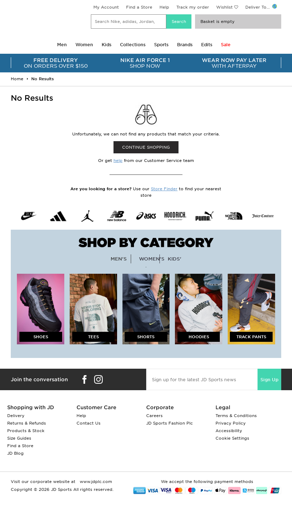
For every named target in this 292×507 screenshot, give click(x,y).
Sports (161, 44)
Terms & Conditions (236, 415)
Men (62, 44)
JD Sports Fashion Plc (169, 423)
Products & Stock (26, 430)
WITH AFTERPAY (234, 63)
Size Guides (19, 438)
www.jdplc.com (95, 481)
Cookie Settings (232, 438)
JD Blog (15, 453)
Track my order (192, 7)
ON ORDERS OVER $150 (55, 63)
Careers (154, 415)
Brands (185, 44)
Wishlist (224, 7)
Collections (132, 44)
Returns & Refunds (26, 423)
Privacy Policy (230, 423)
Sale (226, 44)
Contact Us (89, 423)
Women (84, 44)
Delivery (15, 415)
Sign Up (269, 379)
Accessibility (228, 430)
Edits (206, 44)
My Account (106, 7)
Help (164, 7)
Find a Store (139, 7)
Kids (106, 44)
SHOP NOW (144, 63)
